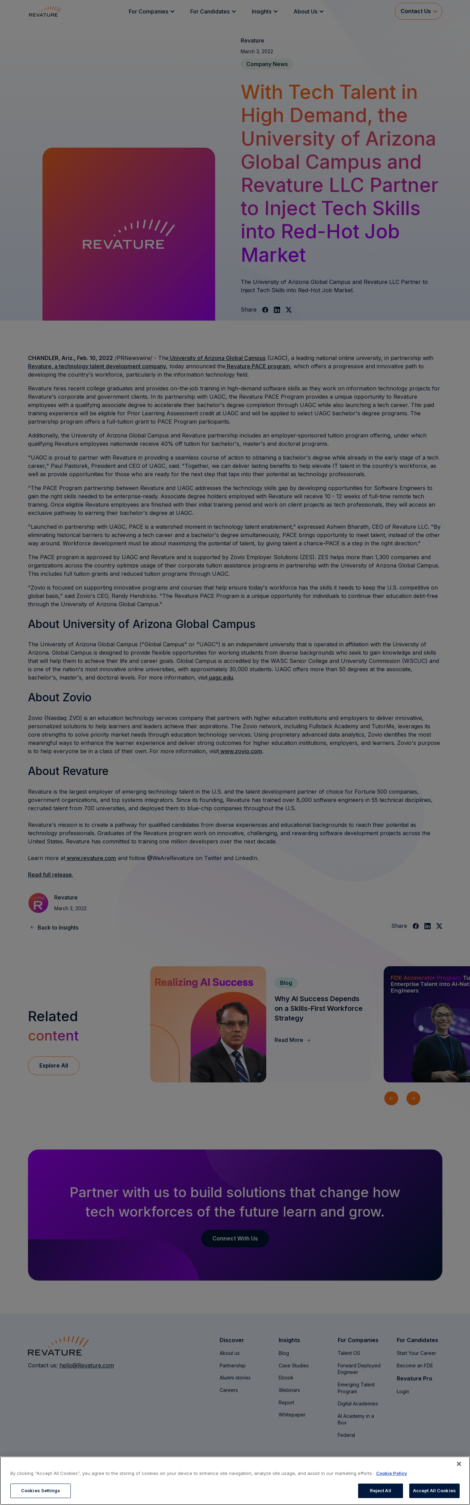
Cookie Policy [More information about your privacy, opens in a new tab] (391, 1473)
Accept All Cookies (434, 1490)
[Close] (459, 1463)
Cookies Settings (40, 1490)
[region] (235, 1480)
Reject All (380, 1490)
